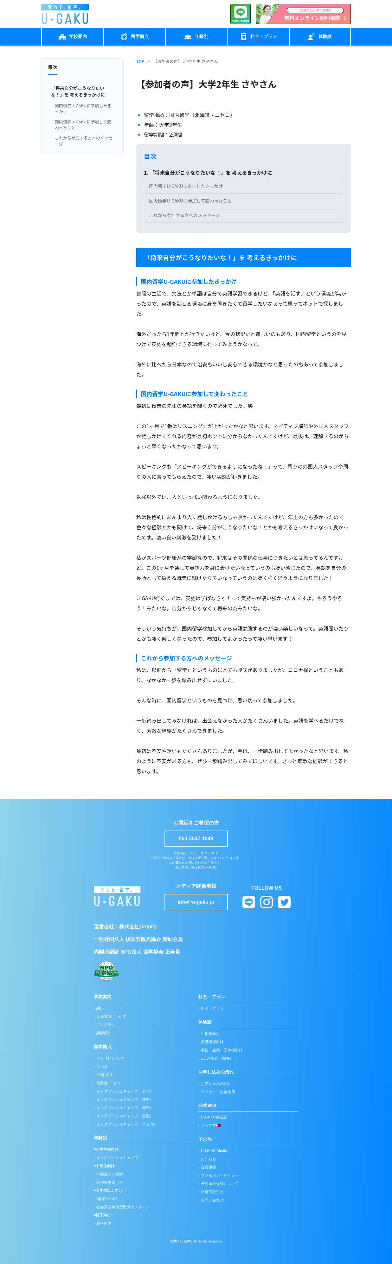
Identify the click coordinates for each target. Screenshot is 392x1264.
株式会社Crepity (138, 926)
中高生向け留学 (109, 1174)
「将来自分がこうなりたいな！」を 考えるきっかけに (78, 91)
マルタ (102, 1066)
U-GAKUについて (111, 1016)
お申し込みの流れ (216, 1083)
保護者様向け (212, 1042)
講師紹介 (104, 1033)
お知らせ (208, 1159)
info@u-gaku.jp (195, 902)
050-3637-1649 (196, 838)
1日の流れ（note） (217, 1058)
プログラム (105, 1025)
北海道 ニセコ (108, 1083)
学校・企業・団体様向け (222, 1050)
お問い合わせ (212, 1200)
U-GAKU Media (214, 1151)
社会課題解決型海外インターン (123, 1207)
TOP (140, 61)
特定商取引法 (212, 1192)
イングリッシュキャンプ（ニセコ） (126, 1124)
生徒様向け (210, 1033)
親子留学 (104, 1223)
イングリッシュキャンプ (117, 1157)
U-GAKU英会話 (214, 1117)
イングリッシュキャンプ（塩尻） (124, 1116)
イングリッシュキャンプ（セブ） (124, 1091)
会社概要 (208, 1167)
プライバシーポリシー (220, 1175)
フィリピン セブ (110, 1058)
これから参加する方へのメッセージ (83, 141)
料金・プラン (212, 1008)
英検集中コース (109, 1182)
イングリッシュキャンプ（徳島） (124, 1107)
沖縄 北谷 (104, 1075)
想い (100, 1008)
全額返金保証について (220, 1183)
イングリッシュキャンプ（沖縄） (124, 1099)
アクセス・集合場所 (218, 1092)
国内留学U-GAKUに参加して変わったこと (83, 125)
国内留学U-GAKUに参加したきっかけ (83, 109)
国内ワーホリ (107, 1199)
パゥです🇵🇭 (211, 1125)
